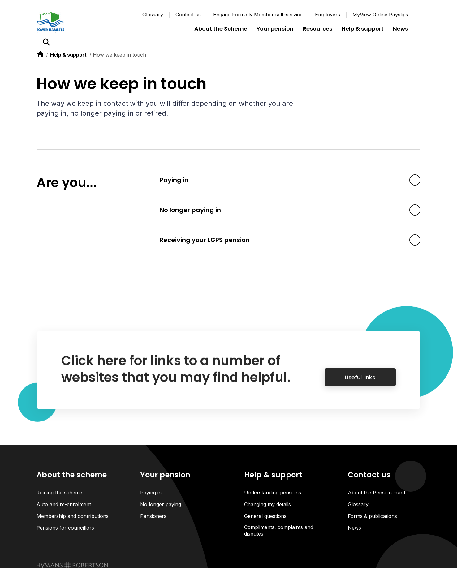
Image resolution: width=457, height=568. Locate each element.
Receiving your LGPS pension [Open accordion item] (281, 241)
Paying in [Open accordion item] (281, 181)
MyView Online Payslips (380, 14)
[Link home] (74, 21)
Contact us (188, 14)
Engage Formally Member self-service (258, 14)
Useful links (360, 383)
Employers (327, 14)
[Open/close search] (46, 42)
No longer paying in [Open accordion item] (281, 211)
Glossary (152, 14)
